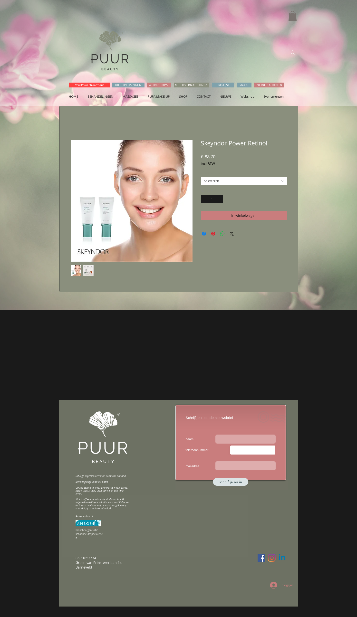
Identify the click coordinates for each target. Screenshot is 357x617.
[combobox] (244, 181)
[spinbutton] (212, 199)
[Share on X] (232, 234)
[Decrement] (204, 199)
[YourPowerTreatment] (89, 85)
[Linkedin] (282, 558)
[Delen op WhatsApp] (222, 234)
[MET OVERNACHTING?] (191, 85)
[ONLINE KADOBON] (269, 85)
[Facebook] (261, 558)
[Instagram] (272, 558)
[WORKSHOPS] (159, 85)
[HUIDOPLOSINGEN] (128, 85)
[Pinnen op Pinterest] (213, 234)
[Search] (293, 52)
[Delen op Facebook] (204, 234)
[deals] (244, 85)
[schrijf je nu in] (230, 482)
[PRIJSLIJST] (223, 85)
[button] (292, 16)
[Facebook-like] (294, 103)
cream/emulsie (213, 173)
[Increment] (219, 199)
